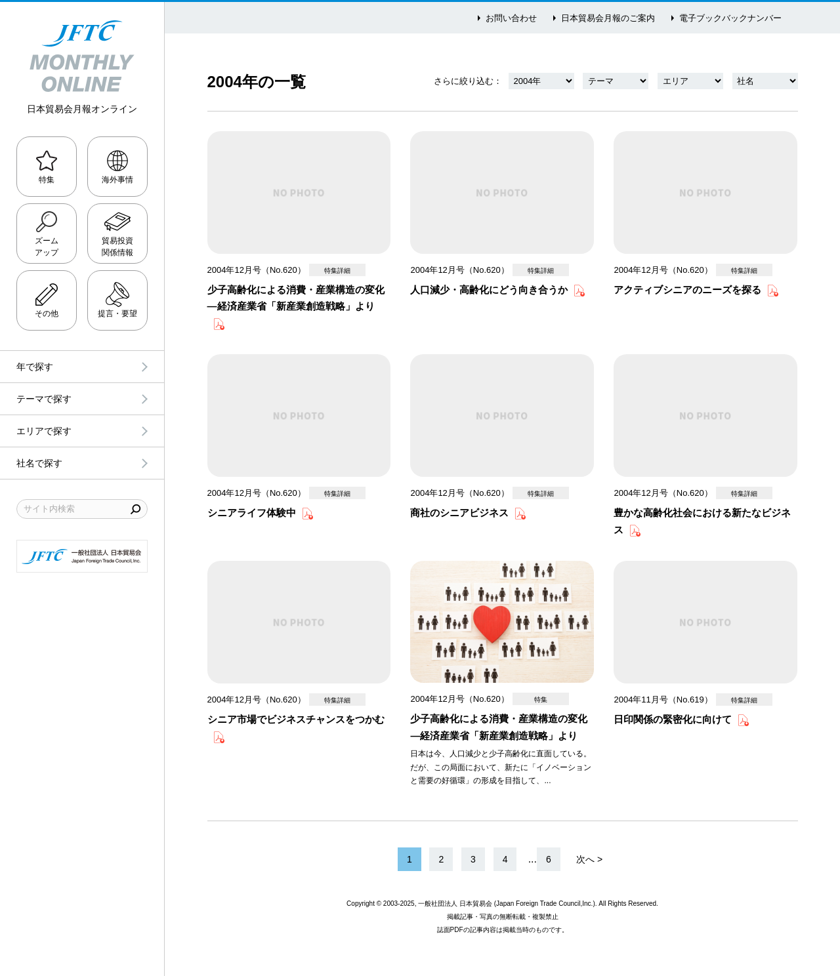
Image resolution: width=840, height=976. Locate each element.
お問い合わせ (511, 18)
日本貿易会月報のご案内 (608, 18)
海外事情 (117, 179)
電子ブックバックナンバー (730, 18)
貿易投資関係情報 (117, 246)
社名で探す (39, 463)
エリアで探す (44, 431)
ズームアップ (46, 246)
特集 (46, 179)
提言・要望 (117, 313)
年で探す (34, 366)
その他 (46, 313)
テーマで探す (44, 399)
